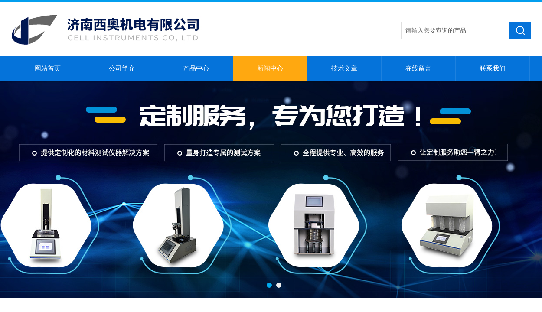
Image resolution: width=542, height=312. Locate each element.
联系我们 (493, 68)
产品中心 (196, 68)
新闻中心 (270, 68)
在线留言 (418, 68)
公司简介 (122, 68)
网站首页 (48, 68)
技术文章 (344, 68)
